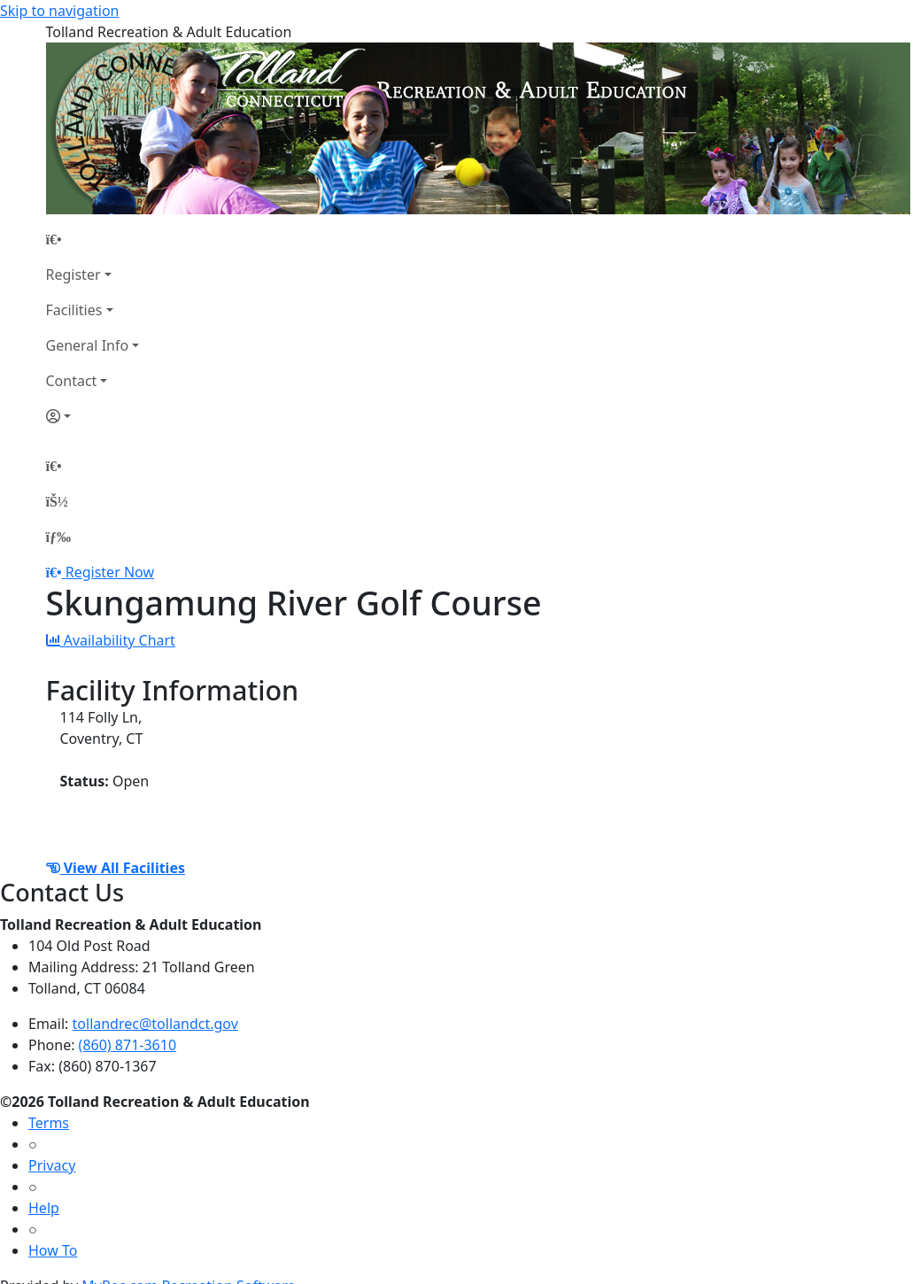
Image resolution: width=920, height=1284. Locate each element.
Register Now (110, 572)
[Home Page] (93, 239)
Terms (48, 1123)
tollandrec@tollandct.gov (155, 1023)
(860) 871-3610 (127, 1045)
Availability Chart (110, 640)
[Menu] (58, 536)
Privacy (51, 1165)
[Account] (93, 416)
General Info (87, 345)
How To (52, 1250)
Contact (71, 381)
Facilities (74, 310)
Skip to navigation (59, 10)
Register (73, 274)
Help (43, 1208)
